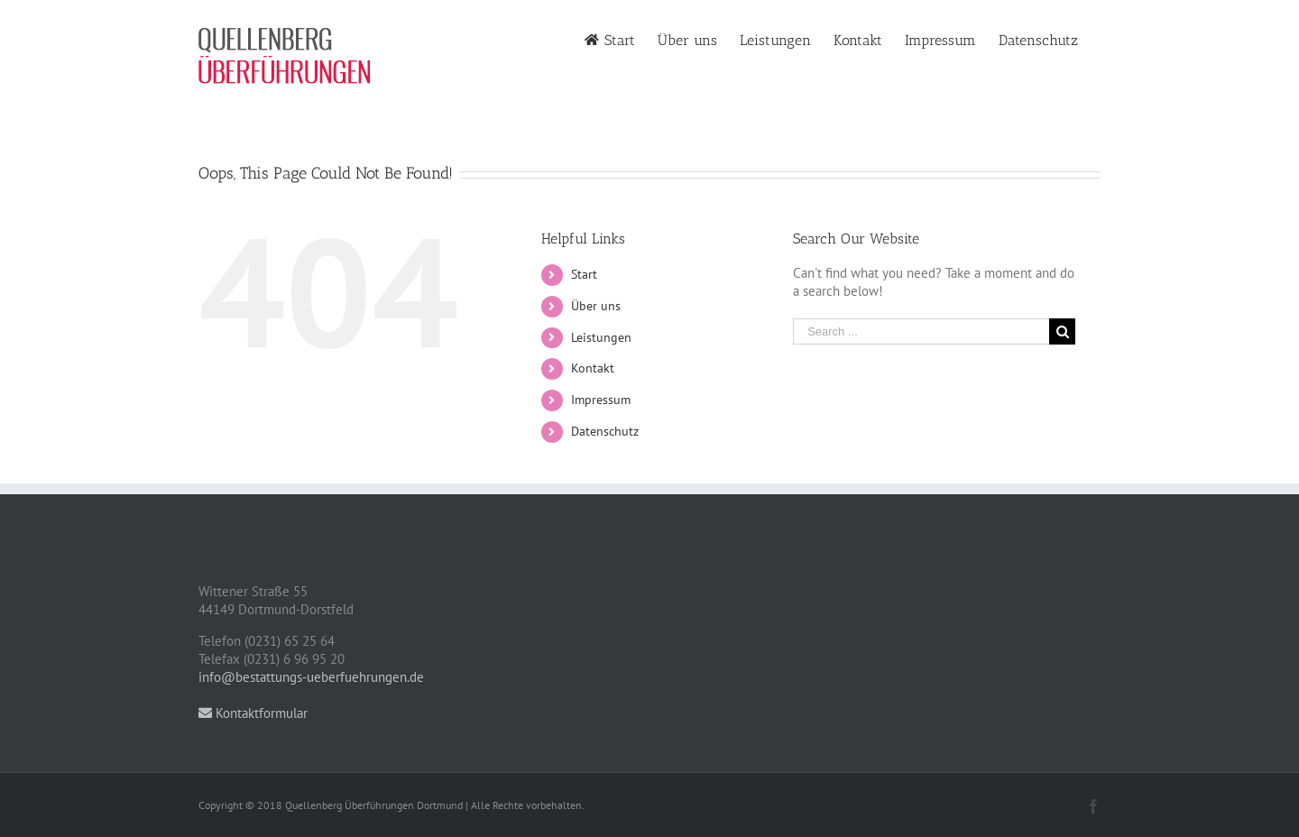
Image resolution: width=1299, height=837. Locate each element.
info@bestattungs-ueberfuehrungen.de (311, 676)
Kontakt (592, 368)
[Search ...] (921, 331)
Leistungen (601, 337)
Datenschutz (605, 431)
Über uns (596, 306)
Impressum (601, 399)
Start (584, 274)
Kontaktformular (253, 713)
